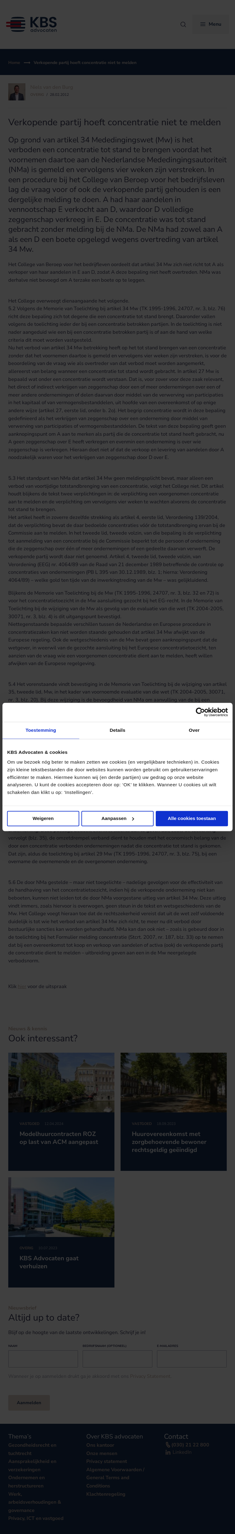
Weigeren (43, 818)
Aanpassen (117, 818)
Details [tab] (117, 730)
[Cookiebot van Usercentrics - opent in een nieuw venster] (201, 712)
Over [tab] (194, 730)
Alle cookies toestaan (192, 818)
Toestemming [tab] (40, 730)
